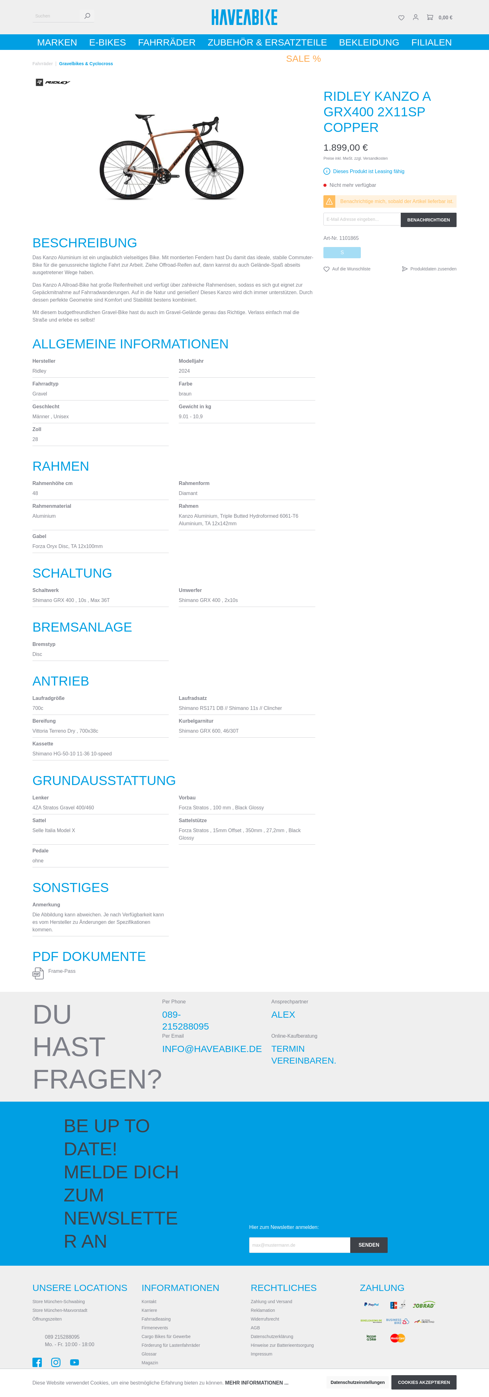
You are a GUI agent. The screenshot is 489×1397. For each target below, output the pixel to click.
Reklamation (263, 1310)
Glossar (149, 1353)
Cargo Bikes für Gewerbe (166, 1336)
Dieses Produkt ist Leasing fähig (368, 171)
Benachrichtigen (428, 219)
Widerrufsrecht (265, 1319)
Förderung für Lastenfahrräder (171, 1345)
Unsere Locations (80, 1288)
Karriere (149, 1310)
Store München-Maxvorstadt (59, 1310)
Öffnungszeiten (47, 1319)
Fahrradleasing (156, 1319)
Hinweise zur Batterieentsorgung (282, 1345)
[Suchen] (56, 16)
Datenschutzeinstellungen (358, 1382)
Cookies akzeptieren (424, 1382)
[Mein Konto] (416, 17)
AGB (255, 1327)
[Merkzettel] (401, 17)
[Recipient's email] (300, 1245)
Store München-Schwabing (58, 1301)
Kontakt (149, 1301)
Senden (369, 1245)
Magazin (150, 1362)
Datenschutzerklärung (272, 1336)
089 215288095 (62, 1337)
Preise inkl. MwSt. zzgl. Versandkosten (355, 158)
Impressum (261, 1353)
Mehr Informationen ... (256, 1382)
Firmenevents (155, 1327)
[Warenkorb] (440, 17)
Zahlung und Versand (271, 1301)
